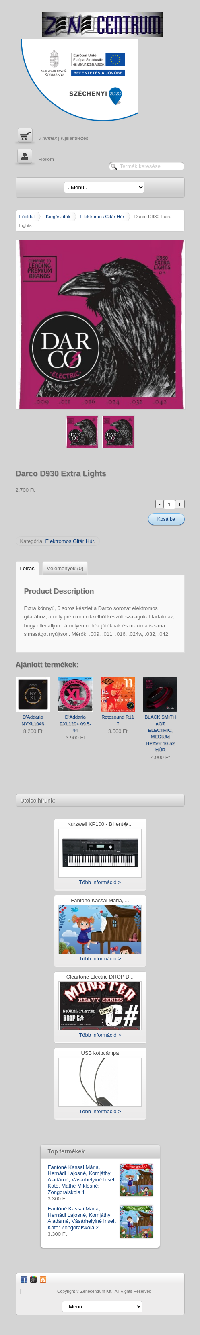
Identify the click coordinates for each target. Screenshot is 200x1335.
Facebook (24, 1279)
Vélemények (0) (65, 568)
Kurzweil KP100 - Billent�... (100, 824)
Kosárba (166, 519)
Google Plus (33, 1279)
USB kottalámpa (100, 1053)
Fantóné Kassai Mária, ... (100, 900)
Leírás (27, 568)
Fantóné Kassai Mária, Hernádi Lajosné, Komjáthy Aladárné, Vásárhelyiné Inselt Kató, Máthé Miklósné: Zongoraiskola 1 (100, 1180)
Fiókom (35, 157)
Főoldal (27, 216)
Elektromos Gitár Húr (102, 216)
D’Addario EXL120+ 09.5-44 (75, 723)
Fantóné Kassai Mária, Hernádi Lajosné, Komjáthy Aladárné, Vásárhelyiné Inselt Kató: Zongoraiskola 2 (100, 1218)
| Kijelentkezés (52, 136)
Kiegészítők (58, 216)
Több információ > (100, 882)
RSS (43, 1279)
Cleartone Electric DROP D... (100, 977)
